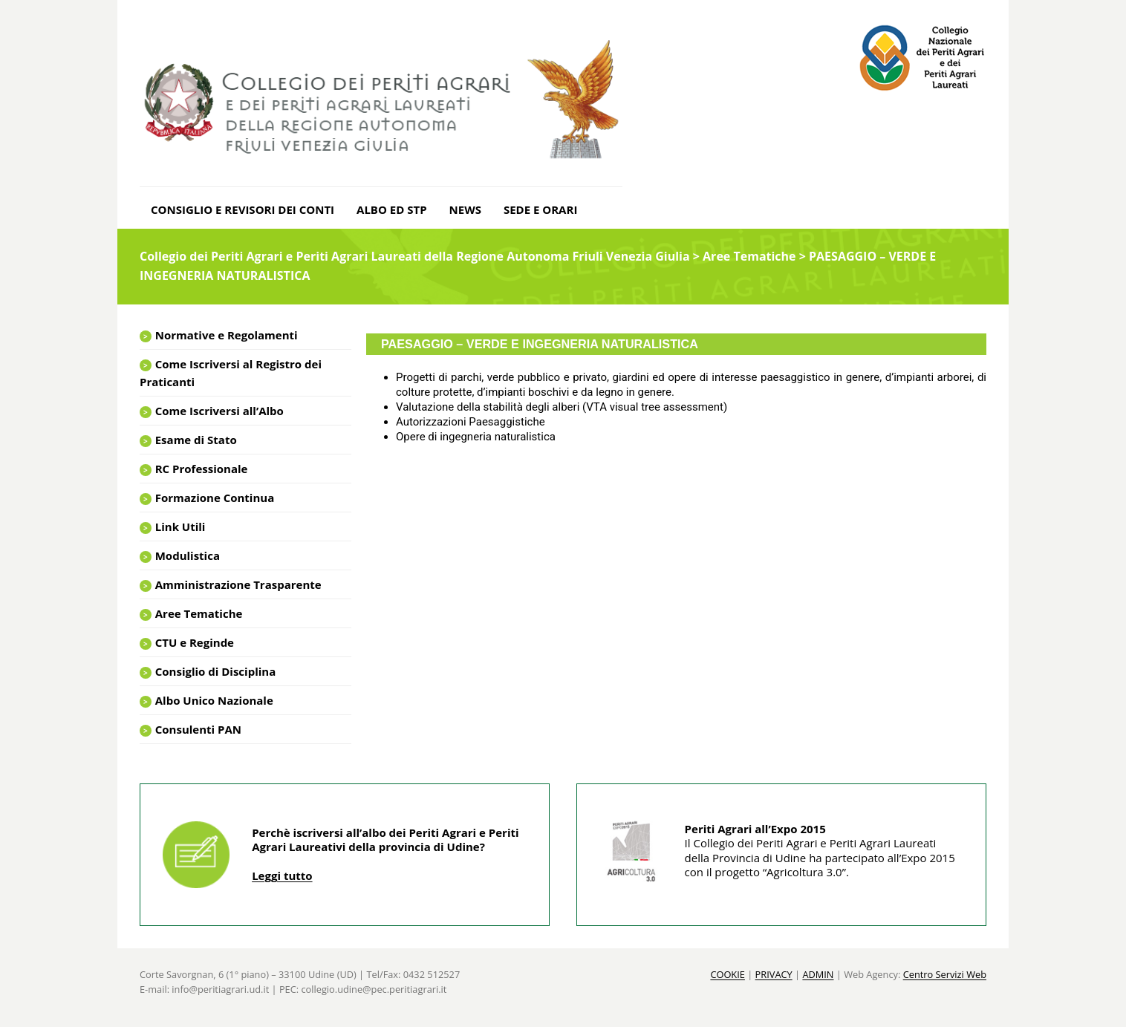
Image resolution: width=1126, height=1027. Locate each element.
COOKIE (727, 974)
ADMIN (817, 974)
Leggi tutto (282, 875)
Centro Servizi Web (944, 974)
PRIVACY (774, 974)
